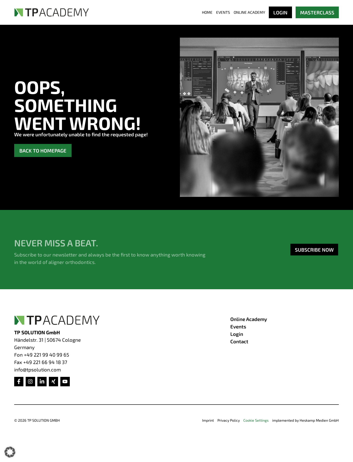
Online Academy (249, 12)
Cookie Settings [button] (256, 420)
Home (207, 12)
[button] (10, 452)
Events (223, 12)
